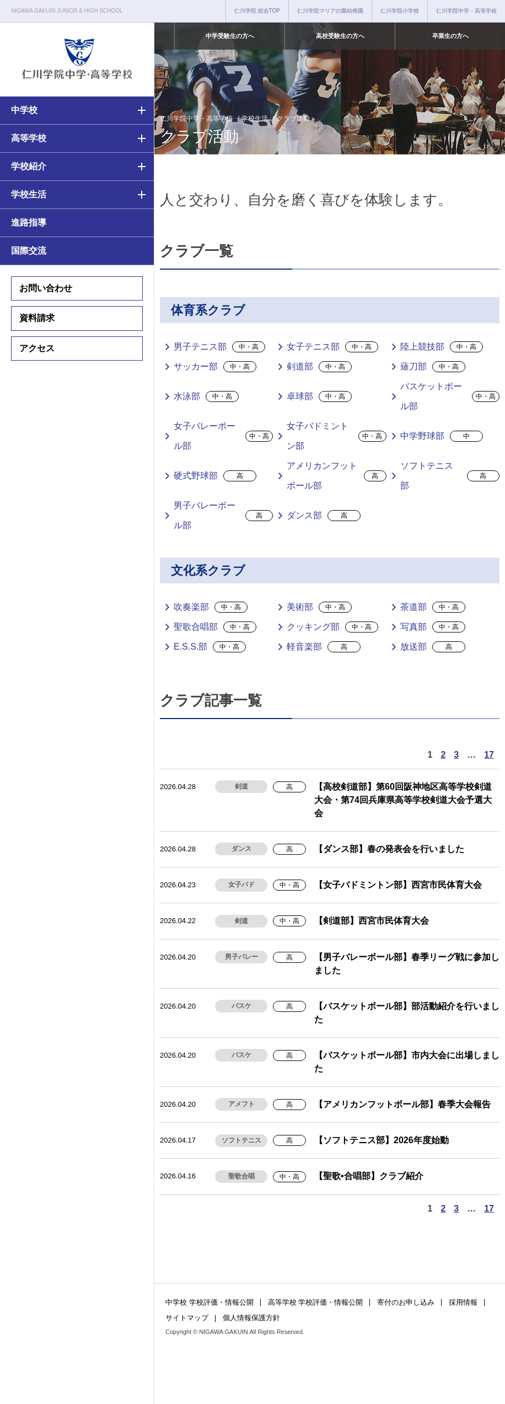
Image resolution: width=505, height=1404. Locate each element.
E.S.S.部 (210, 646)
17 (489, 754)
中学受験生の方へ (230, 36)
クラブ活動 (293, 118)
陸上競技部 (441, 346)
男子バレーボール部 (223, 515)
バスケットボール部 (449, 396)
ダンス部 (324, 515)
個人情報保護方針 (251, 1318)
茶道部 (432, 607)
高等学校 (28, 138)
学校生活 (28, 194)
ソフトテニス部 (449, 475)
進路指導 (28, 222)
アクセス (37, 348)
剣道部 (319, 366)
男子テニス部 (219, 346)
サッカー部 (215, 366)
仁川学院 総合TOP (257, 11)
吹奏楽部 (211, 607)
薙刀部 (432, 366)
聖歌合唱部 (215, 627)
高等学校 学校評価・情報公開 (315, 1302)
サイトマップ (186, 1318)
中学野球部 (441, 436)
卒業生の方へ (450, 36)
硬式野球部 (215, 475)
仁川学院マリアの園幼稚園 (330, 11)
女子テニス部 (332, 346)
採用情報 (463, 1302)
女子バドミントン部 (336, 436)
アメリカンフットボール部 (336, 475)
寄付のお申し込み (405, 1302)
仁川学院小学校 (399, 11)
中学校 (24, 110)
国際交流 (28, 250)
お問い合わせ (45, 288)
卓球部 (319, 396)
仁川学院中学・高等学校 (466, 11)
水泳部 (206, 396)
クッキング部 (332, 627)
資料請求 (37, 318)
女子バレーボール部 (223, 436)
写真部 (432, 627)
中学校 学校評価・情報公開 (209, 1302)
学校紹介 (28, 166)
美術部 (319, 607)
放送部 (432, 646)
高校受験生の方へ (340, 36)
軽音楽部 (324, 646)
